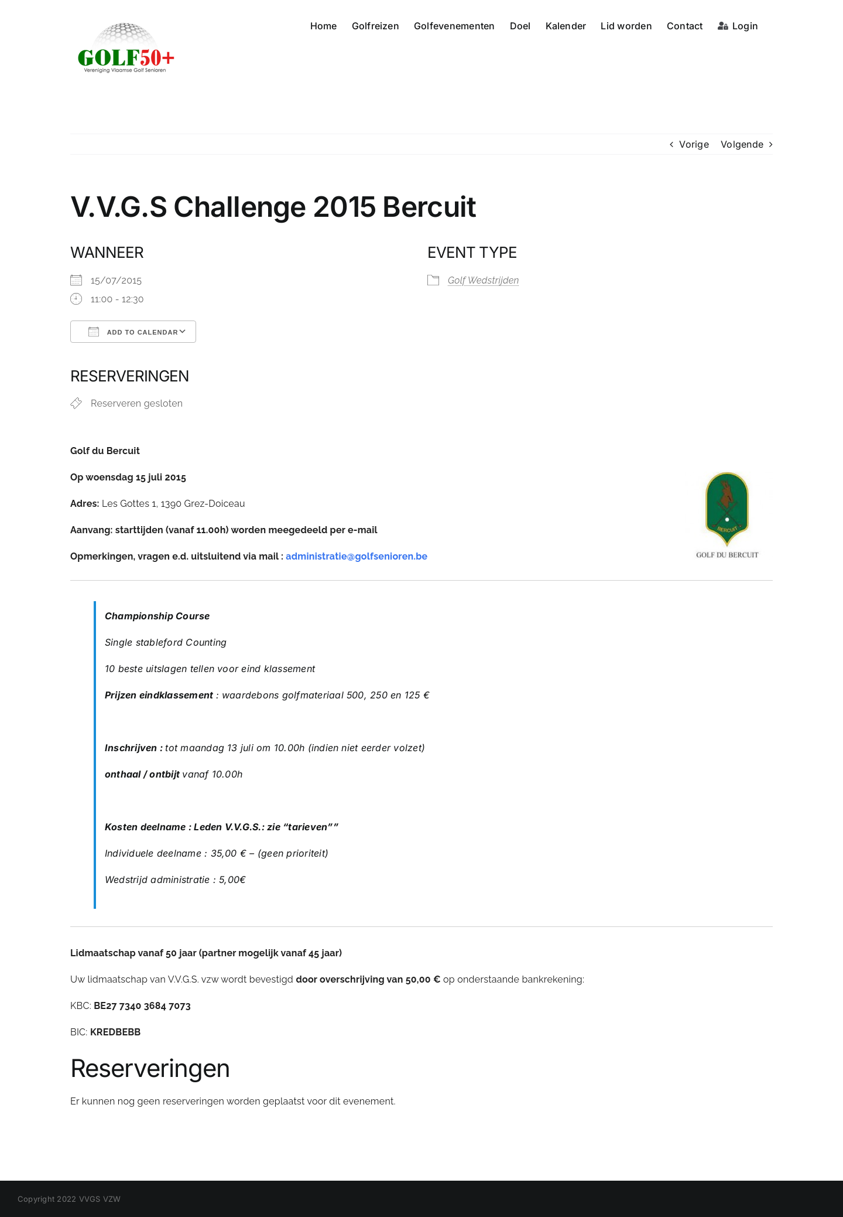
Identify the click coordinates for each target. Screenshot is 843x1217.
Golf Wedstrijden (483, 280)
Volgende (742, 144)
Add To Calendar (133, 331)
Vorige (693, 144)
